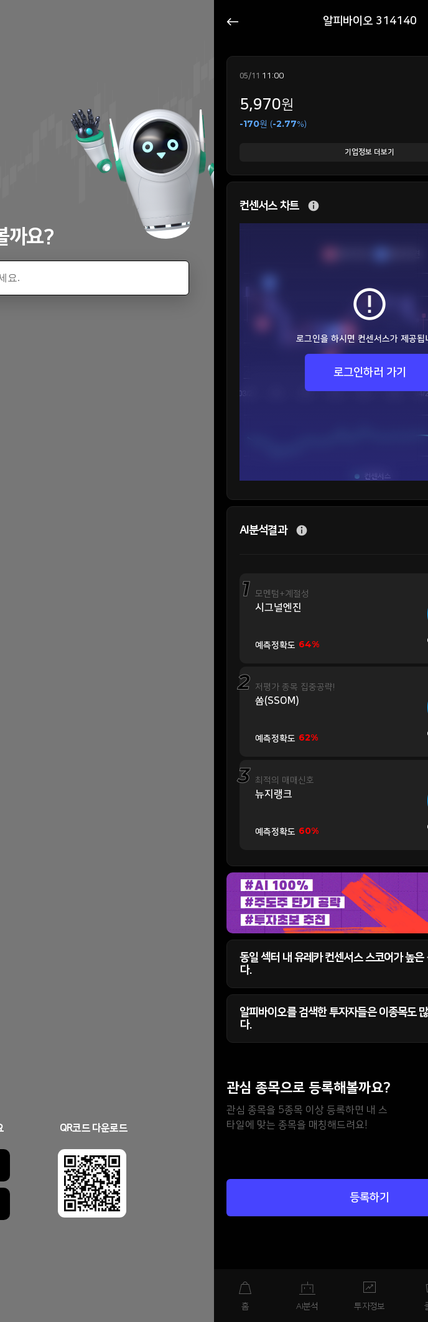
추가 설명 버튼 (313, 206)
